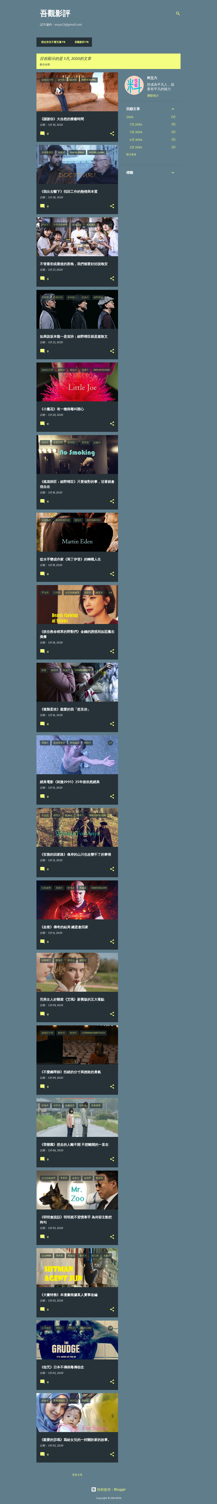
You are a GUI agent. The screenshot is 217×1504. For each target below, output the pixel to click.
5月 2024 (136, 132)
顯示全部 (45, 64)
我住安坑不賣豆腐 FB (52, 42)
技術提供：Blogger (108, 1489)
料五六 (152, 78)
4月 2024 (136, 140)
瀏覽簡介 (153, 95)
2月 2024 (136, 147)
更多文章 (77, 1474)
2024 (130, 117)
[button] (112, 134)
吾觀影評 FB (80, 42)
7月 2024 (136, 124)
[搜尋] (178, 13)
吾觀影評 (55, 13)
